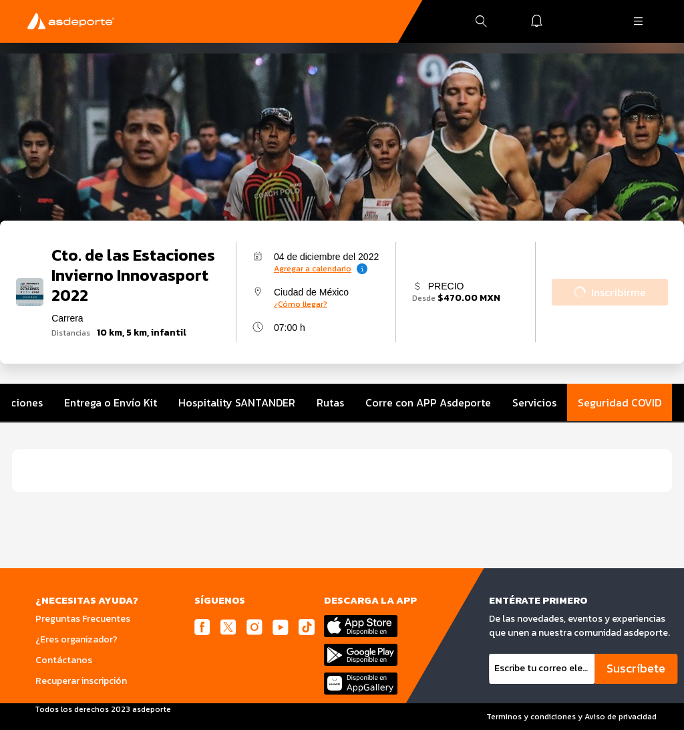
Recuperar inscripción (81, 681)
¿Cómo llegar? (300, 304)
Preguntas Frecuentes (82, 619)
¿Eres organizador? (76, 639)
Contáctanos (63, 660)
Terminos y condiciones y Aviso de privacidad (571, 717)
